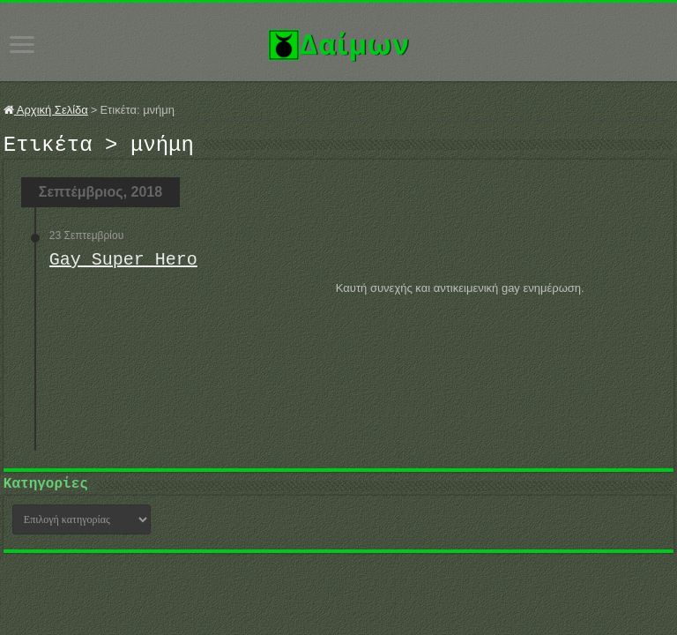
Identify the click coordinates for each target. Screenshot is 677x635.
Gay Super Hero (123, 265)
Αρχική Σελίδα (46, 109)
